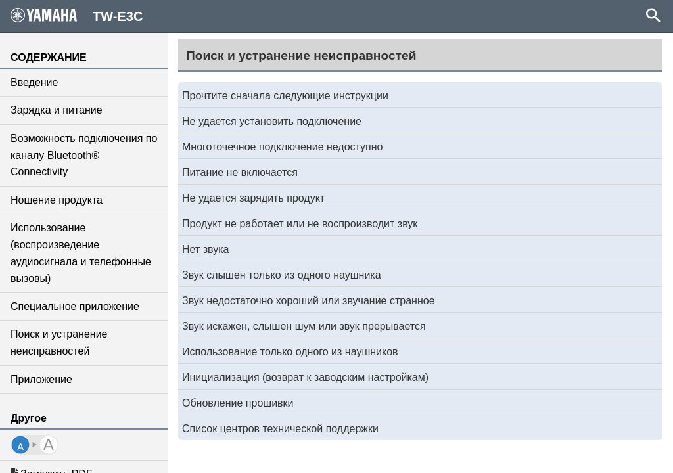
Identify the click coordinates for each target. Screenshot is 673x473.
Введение (34, 82)
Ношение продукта (57, 200)
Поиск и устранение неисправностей (59, 342)
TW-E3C (77, 16)
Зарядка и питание (57, 110)
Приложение (41, 379)
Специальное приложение (75, 306)
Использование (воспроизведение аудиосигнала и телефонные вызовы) (81, 253)
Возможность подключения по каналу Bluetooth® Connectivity (84, 155)
